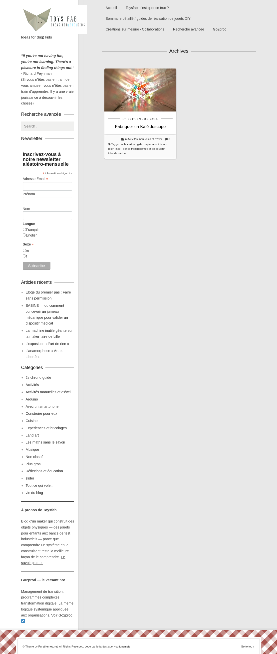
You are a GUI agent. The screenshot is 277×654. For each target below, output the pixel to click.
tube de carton (117, 153)
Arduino (31, 399)
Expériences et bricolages (46, 428)
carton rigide (135, 144)
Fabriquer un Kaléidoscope (140, 126)
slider (29, 478)
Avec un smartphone (41, 406)
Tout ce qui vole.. (38, 486)
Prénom (29, 194)
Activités (32, 385)
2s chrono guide (38, 378)
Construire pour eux (41, 414)
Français (32, 230)
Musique (32, 450)
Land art (32, 435)
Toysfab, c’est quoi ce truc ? (147, 8)
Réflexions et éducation (44, 471)
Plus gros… (34, 464)
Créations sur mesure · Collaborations (135, 29)
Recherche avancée (188, 29)
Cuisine (31, 421)
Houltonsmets (121, 646)
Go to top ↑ (248, 646)
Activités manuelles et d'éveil (144, 139)
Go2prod (219, 29)
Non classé (34, 457)
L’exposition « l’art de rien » (47, 344)
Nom (26, 209)
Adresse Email (35, 178)
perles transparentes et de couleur (143, 148)
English (31, 235)
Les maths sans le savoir (45, 442)
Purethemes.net (48, 646)
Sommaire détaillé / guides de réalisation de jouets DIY (148, 18)
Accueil (111, 8)
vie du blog (34, 493)
